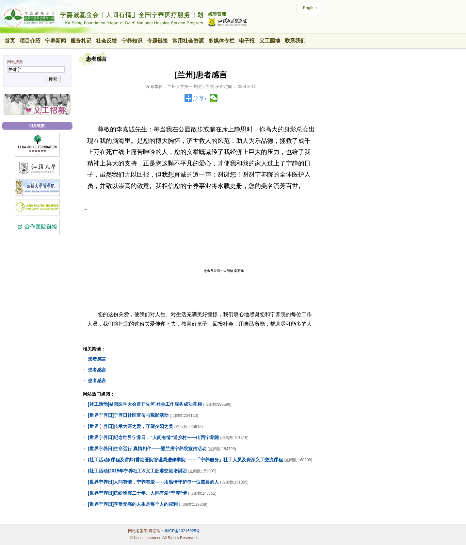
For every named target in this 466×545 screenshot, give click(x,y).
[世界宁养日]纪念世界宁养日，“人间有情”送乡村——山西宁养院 (153, 437)
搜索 (52, 79)
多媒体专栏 (221, 40)
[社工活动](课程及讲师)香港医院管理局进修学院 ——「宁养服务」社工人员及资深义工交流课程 (185, 459)
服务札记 (81, 40)
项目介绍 (30, 40)
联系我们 (295, 40)
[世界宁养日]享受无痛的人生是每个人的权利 (133, 504)
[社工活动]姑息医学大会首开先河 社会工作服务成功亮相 (145, 404)
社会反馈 (106, 40)
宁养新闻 (55, 40)
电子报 (247, 40)
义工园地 (269, 40)
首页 (10, 40)
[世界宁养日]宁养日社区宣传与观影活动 (128, 415)
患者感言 (97, 359)
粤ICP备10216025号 (182, 531)
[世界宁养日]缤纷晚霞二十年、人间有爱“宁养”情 (137, 493)
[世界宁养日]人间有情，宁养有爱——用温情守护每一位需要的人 (153, 482)
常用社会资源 (188, 40)
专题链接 (157, 40)
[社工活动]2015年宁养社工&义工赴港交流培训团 (137, 470)
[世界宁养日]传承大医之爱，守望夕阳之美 (130, 426)
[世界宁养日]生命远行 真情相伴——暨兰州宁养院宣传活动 (147, 448)
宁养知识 (131, 40)
